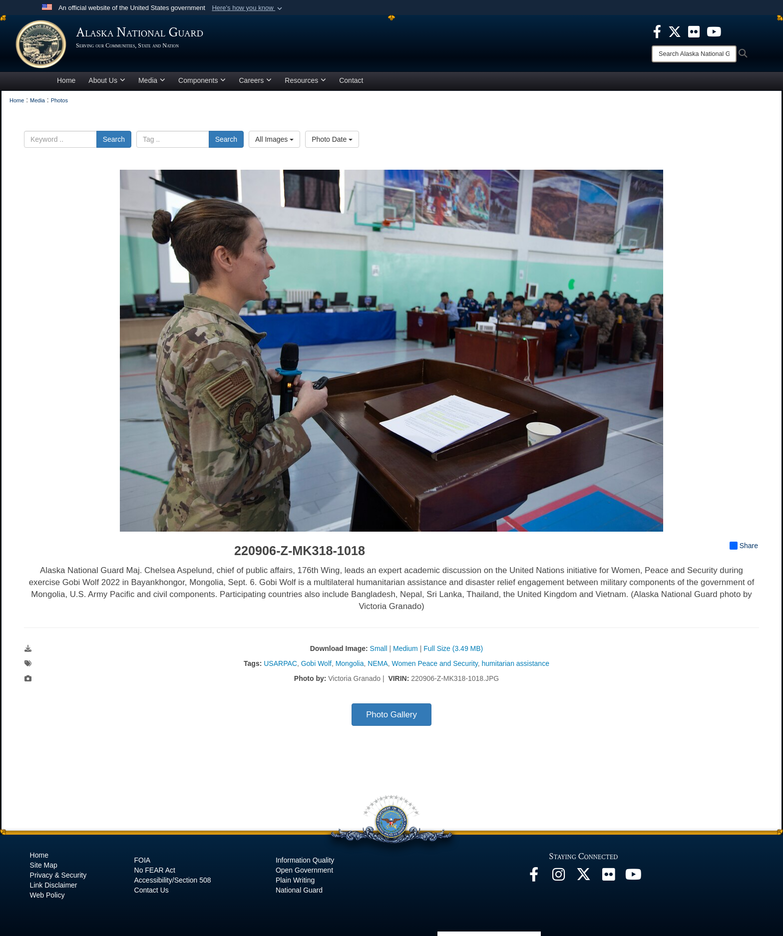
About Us (106, 82)
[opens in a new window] (657, 31)
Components (202, 82)
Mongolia (350, 665)
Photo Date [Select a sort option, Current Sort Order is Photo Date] (332, 141)
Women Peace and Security (435, 665)
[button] (248, 8)
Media (151, 82)
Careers (255, 82)
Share (744, 548)
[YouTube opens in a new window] (633, 879)
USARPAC (280, 665)
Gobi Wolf (316, 665)
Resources (305, 82)
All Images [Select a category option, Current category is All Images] (274, 141)
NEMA (378, 665)
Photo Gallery (391, 716)
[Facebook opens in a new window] (533, 879)
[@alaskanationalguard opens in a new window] (558, 879)
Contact (351, 82)
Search (114, 141)
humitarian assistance (515, 665)
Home (66, 82)
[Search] (694, 53)
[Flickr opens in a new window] (608, 879)
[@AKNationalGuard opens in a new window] (583, 879)
